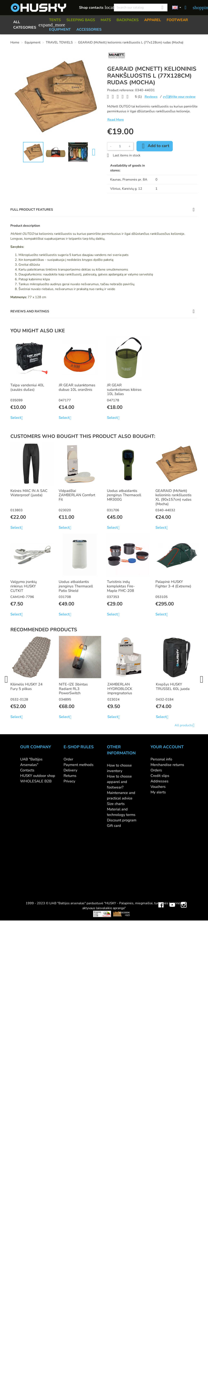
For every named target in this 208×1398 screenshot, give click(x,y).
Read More (115, 119)
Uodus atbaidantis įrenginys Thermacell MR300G (124, 495)
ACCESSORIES (88, 29)
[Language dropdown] (176, 7)
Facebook (161, 836)
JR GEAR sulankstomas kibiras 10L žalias (124, 389)
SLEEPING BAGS (80, 19)
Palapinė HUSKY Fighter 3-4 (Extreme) (173, 584)
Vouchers (158, 786)
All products (186, 725)
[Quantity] (120, 146)
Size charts (116, 803)
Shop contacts (94, 7)
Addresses (159, 781)
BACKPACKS (128, 19)
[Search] (140, 7)
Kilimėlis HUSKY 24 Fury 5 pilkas (26, 686)
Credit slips (160, 775)
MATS (106, 19)
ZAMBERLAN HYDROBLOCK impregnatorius (119, 688)
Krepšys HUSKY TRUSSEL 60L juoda (173, 686)
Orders (156, 770)
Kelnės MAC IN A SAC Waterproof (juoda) (28, 493)
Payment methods (79, 764)
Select (18, 417)
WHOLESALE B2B (36, 781)
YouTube (172, 836)
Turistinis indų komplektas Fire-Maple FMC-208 (121, 586)
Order (68, 759)
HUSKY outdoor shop (37, 775)
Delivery (70, 770)
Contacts (27, 770)
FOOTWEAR (177, 19)
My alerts (158, 792)
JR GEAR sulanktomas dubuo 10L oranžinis (77, 387)
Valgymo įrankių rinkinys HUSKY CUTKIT (23, 586)
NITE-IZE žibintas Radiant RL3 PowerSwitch (73, 688)
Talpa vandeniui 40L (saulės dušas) (27, 387)
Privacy (69, 781)
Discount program (121, 820)
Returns (70, 775)
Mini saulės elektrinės (163, 848)
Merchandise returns (167, 764)
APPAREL (152, 19)
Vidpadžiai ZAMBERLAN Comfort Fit (77, 495)
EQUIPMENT (60, 29)
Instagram (184, 836)
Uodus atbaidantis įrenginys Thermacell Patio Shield (76, 586)
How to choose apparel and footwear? (119, 782)
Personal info (161, 759)
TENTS (55, 19)
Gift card (114, 825)
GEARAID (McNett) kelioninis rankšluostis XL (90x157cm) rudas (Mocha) (173, 497)
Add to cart (154, 146)
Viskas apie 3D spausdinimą (52, 848)
